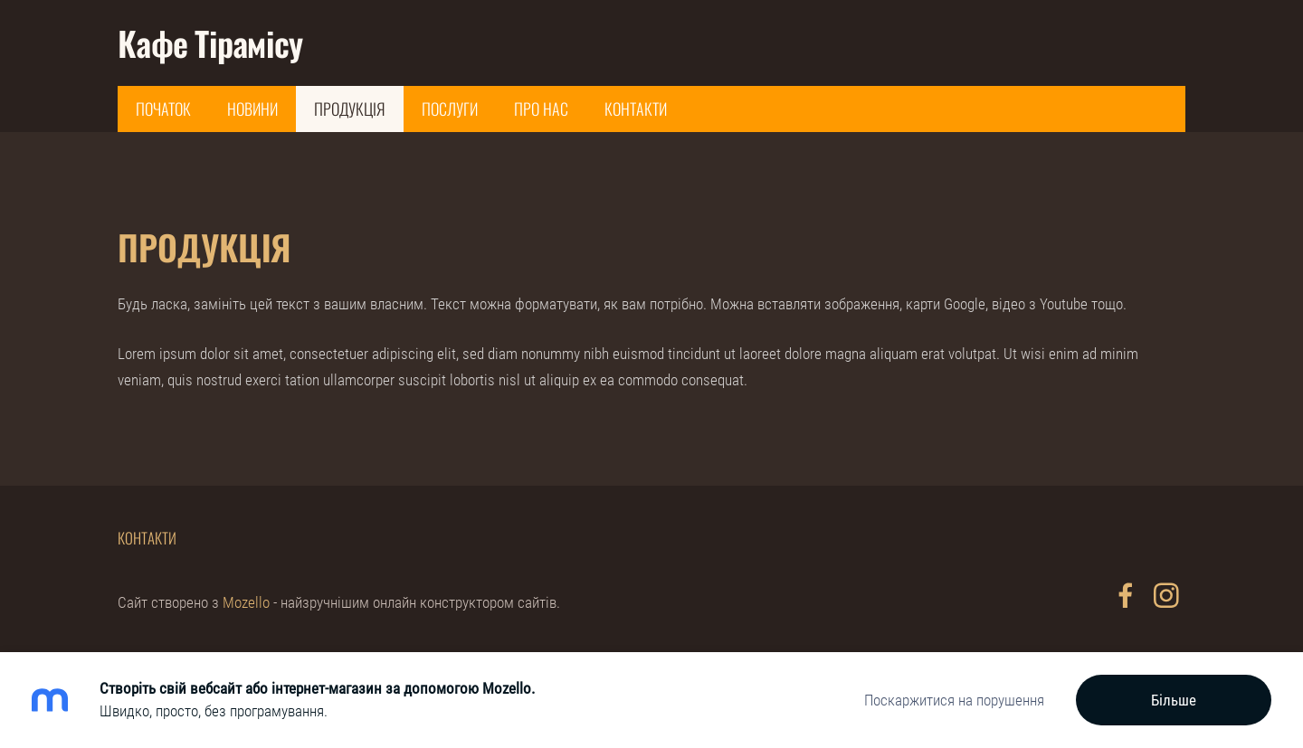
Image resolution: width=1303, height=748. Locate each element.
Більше (1173, 700)
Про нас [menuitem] (541, 108)
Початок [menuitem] (163, 108)
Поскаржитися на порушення (954, 700)
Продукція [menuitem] (349, 108)
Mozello (246, 602)
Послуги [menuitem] (450, 108)
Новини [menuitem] (252, 108)
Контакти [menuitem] (635, 108)
